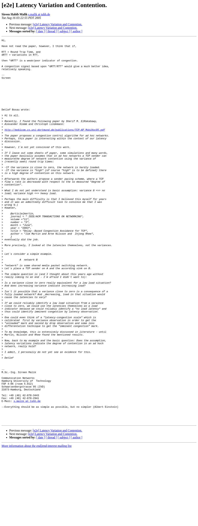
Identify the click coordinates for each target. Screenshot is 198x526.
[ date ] (40, 31)
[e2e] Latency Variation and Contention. (57, 24)
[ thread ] (51, 31)
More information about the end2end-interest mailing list (36, 522)
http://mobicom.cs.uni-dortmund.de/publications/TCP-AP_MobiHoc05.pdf (55, 148)
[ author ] (76, 31)
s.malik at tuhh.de (39, 14)
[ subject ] (64, 31)
